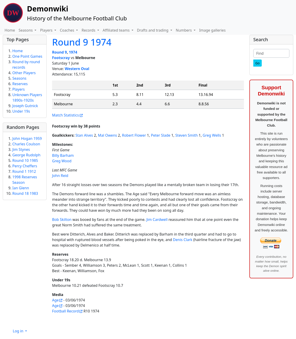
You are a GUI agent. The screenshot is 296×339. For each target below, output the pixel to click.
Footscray (61, 57)
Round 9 (59, 52)
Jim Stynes (21, 149)
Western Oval (77, 68)
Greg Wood (61, 160)
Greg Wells (212, 135)
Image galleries (212, 30)
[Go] (257, 63)
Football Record (65, 311)
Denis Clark (182, 239)
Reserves (20, 83)
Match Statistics (65, 115)
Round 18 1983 (25, 193)
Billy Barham (63, 155)
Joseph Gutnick (25, 105)
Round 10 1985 (25, 160)
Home (10, 30)
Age (55, 300)
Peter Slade (160, 135)
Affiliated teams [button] (117, 30)
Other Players (24, 72)
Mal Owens (107, 135)
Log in (18, 331)
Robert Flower (134, 135)
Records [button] (89, 30)
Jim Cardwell (157, 219)
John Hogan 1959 (27, 138)
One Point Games (27, 56)
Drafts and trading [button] (153, 30)
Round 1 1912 (24, 171)
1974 (73, 52)
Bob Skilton (61, 219)
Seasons (19, 78)
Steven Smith (186, 135)
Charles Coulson (26, 143)
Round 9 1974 (81, 42)
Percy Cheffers (24, 165)
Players (18, 89)
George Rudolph (26, 154)
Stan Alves (84, 135)
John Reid (60, 175)
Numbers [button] (184, 30)
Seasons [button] (26, 30)
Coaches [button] (67, 30)
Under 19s (21, 111)
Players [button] (46, 30)
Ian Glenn (20, 187)
